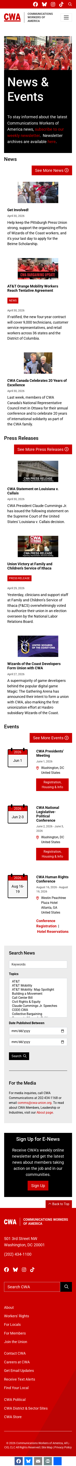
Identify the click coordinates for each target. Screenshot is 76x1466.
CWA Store (13, 1417)
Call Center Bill (38, 998)
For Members (15, 1333)
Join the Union (15, 1342)
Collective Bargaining (38, 1014)
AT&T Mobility (38, 986)
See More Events (51, 737)
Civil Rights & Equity (38, 1002)
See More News (52, 170)
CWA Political (15, 1400)
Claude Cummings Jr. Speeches (38, 1006)
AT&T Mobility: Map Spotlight (38, 990)
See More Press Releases (43, 449)
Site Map (47, 1447)
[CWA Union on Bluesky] (45, 4)
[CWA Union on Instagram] (54, 4)
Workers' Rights (16, 1316)
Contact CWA (15, 1353)
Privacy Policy (63, 1447)
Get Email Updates (19, 1371)
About (9, 1308)
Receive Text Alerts (19, 1379)
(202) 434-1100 (17, 1254)
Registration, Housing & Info (52, 784)
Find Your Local (16, 1388)
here (52, 141)
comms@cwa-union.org (34, 1103)
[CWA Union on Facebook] (36, 4)
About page (44, 1112)
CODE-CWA (38, 1010)
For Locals (12, 1325)
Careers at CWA (17, 1362)
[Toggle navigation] (66, 17)
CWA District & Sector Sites (26, 1408)
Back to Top (58, 1204)
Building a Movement (38, 994)
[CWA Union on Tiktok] (62, 4)
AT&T (38, 981)
